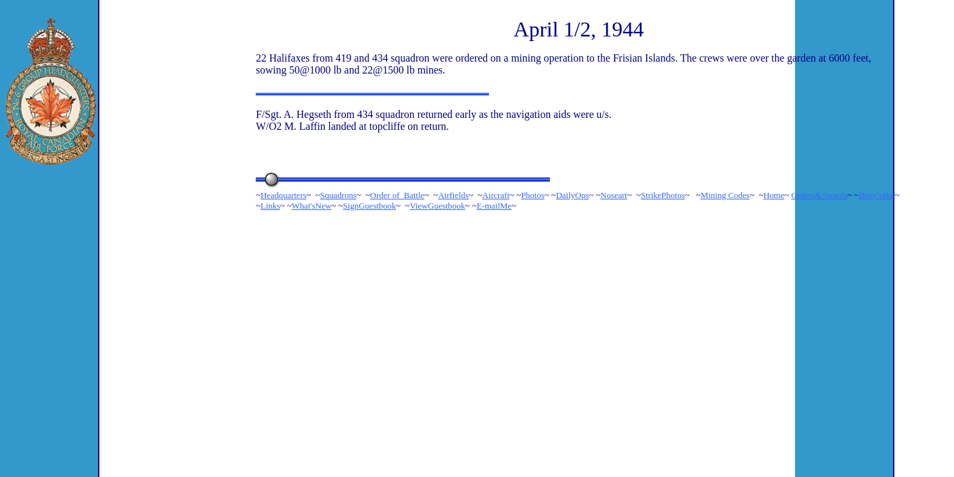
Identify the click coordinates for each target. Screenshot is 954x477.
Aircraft (495, 195)
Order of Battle (397, 195)
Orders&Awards (819, 195)
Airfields (453, 195)
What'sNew (311, 206)
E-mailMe (493, 206)
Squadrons (338, 195)
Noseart (613, 195)
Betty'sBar (876, 195)
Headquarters (283, 195)
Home (773, 195)
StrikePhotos (662, 195)
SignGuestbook (369, 206)
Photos (532, 195)
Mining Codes (725, 195)
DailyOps (572, 195)
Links (270, 206)
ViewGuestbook (437, 206)
